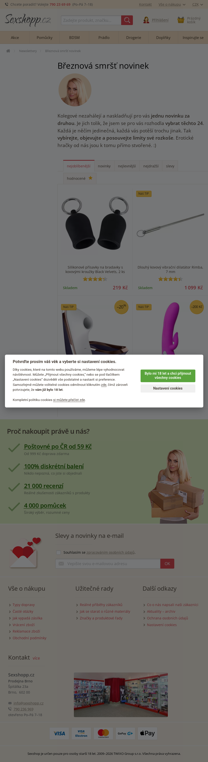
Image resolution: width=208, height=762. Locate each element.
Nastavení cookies (167, 388)
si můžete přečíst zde (69, 400)
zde (104, 385)
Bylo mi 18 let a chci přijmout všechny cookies (168, 375)
